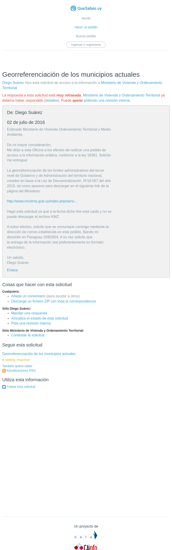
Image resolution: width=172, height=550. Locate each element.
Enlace (12, 270)
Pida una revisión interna (31, 323)
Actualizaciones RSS (21, 370)
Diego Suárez (13, 83)
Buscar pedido (86, 36)
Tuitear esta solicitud (21, 386)
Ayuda (86, 18)
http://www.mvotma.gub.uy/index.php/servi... (42, 201)
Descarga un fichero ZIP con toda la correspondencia (53, 301)
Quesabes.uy (86, 9)
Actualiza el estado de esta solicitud (39, 318)
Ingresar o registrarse (86, 44)
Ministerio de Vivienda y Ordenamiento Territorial (121, 95)
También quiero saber (17, 366)
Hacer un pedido (86, 27)
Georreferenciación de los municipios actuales (38, 354)
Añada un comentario (28, 296)
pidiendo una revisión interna (107, 100)
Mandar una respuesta (29, 313)
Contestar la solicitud (28, 335)
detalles (51, 100)
